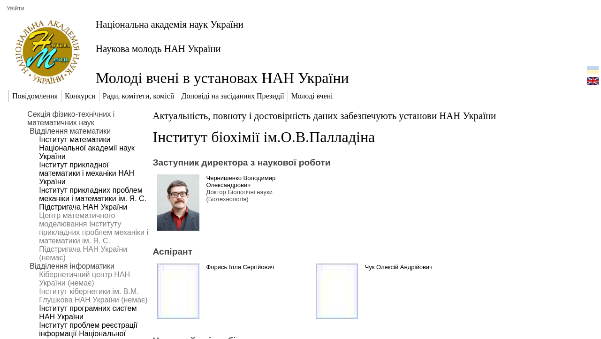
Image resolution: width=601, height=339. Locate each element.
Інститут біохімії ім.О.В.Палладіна (264, 136)
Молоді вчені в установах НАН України (222, 77)
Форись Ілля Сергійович (240, 267)
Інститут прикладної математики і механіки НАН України (86, 173)
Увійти (15, 8)
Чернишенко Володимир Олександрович (241, 181)
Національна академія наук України (169, 24)
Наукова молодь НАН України (158, 48)
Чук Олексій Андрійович (399, 267)
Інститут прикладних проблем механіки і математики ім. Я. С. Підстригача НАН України (92, 198)
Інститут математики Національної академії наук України (86, 148)
